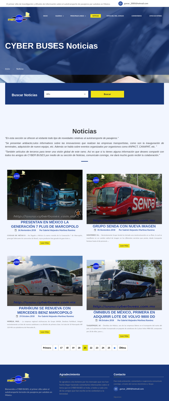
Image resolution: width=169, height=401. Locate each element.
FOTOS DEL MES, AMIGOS (115, 16)
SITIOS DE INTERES (155, 16)
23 (97, 347)
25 (109, 347)
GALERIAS (58, 16)
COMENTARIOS (137, 16)
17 (61, 347)
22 (91, 347)
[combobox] (66, 94)
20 (79, 347)
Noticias (19, 69)
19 (73, 347)
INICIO (45, 16)
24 (103, 347)
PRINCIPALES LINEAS (77, 16)
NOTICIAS (95, 16)
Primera (47, 347)
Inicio (7, 69)
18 (67, 347)
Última (122, 347)
